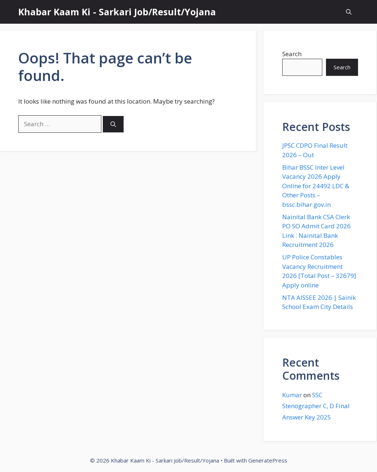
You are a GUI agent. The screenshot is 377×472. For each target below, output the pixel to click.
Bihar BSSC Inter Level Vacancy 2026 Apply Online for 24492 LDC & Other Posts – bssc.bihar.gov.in (315, 186)
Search (292, 54)
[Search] (113, 124)
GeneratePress (267, 460)
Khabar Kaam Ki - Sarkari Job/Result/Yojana (117, 11)
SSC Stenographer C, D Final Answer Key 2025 (316, 406)
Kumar (292, 395)
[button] (349, 12)
